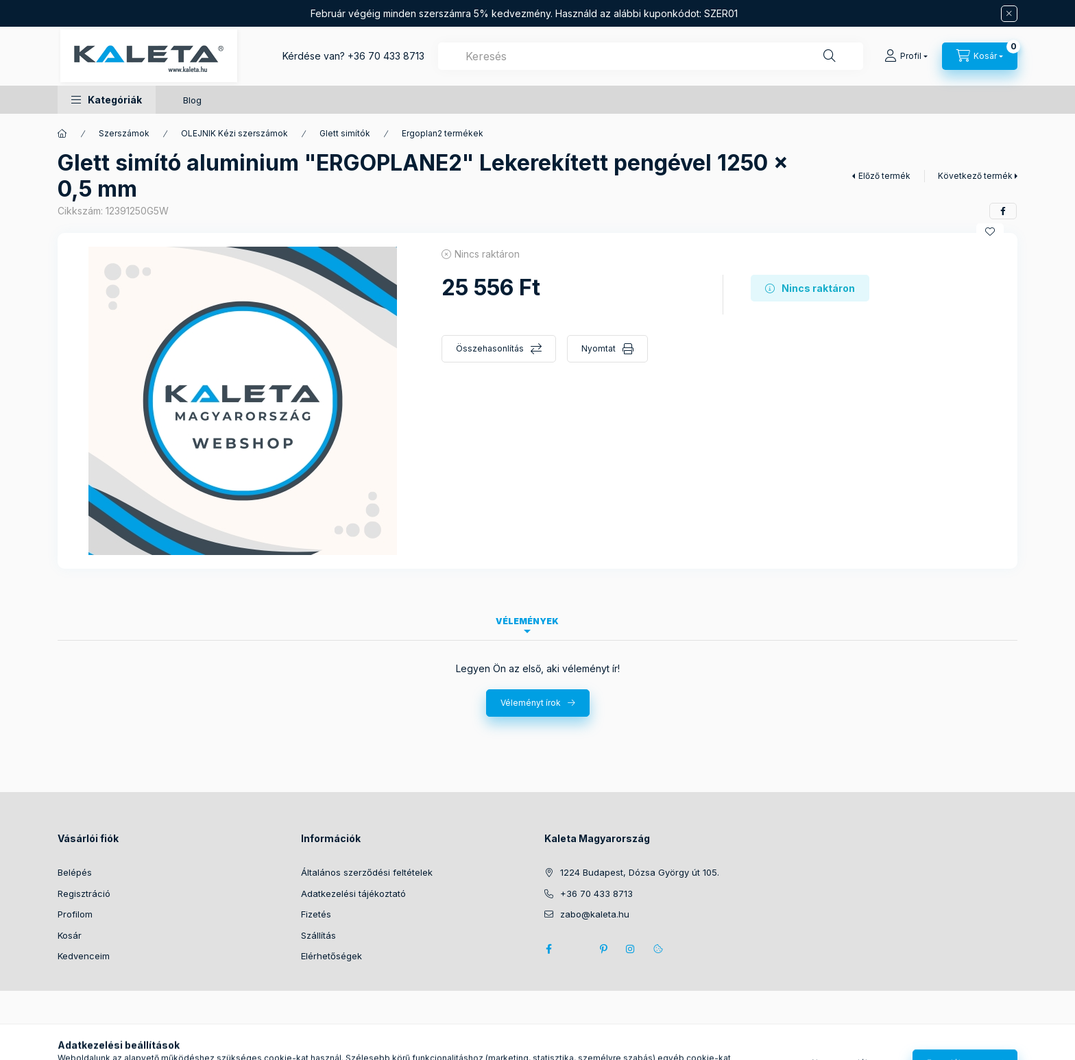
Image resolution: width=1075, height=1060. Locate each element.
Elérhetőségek (331, 955)
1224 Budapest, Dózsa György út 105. (639, 872)
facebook (548, 949)
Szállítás (318, 935)
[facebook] (1003, 211)
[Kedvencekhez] (990, 231)
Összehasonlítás (490, 348)
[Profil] (906, 56)
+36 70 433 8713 (386, 56)
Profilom (75, 914)
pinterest (603, 949)
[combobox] (650, 56)
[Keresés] (829, 56)
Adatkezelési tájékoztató (353, 893)
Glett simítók (344, 133)
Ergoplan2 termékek (442, 133)
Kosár (70, 935)
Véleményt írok (530, 703)
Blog (192, 100)
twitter (576, 949)
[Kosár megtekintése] (979, 56)
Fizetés (316, 914)
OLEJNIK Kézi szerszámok (234, 133)
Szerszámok (124, 133)
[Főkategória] (62, 133)
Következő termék (975, 176)
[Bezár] (1009, 13)
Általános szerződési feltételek (367, 872)
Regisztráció (84, 893)
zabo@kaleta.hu (594, 914)
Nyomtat (598, 348)
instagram (630, 949)
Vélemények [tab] (527, 621)
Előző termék (884, 176)
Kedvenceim (84, 955)
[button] (107, 100)
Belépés (75, 872)
